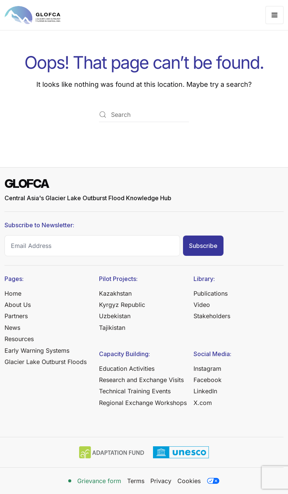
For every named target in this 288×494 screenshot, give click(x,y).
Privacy (160, 481)
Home (12, 293)
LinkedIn (205, 391)
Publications (211, 293)
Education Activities (126, 368)
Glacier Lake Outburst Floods (45, 362)
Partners (16, 316)
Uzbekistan (114, 316)
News (12, 327)
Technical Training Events (135, 391)
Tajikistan (112, 327)
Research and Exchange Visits (141, 380)
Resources (19, 339)
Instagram (207, 368)
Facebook (208, 380)
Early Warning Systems (36, 350)
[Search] (144, 114)
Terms (135, 481)
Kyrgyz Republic (122, 304)
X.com (203, 402)
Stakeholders (212, 316)
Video (202, 304)
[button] (275, 15)
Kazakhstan (115, 293)
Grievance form (99, 481)
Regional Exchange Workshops (143, 402)
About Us (17, 304)
